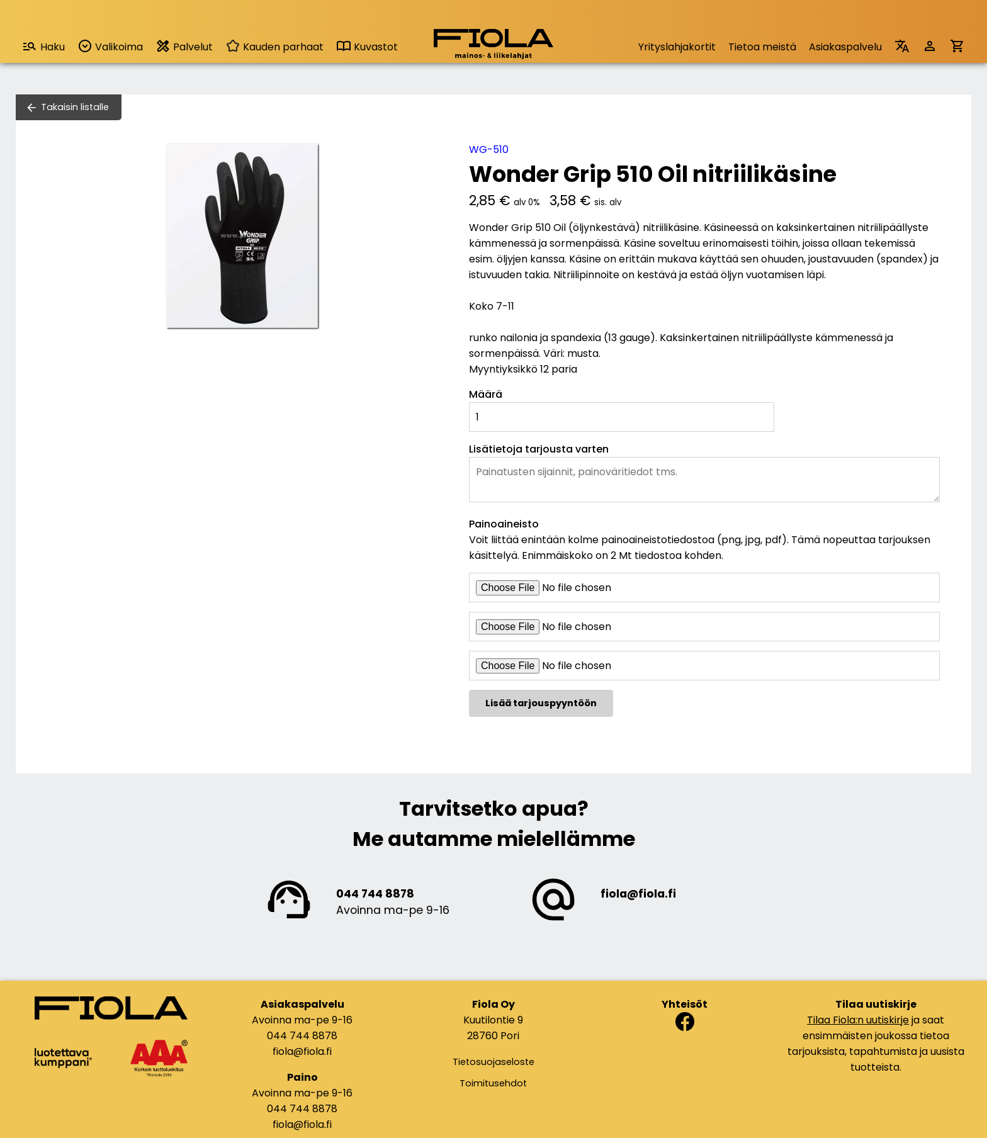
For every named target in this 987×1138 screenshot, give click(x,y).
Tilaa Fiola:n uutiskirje (858, 1020)
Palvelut (184, 46)
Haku (43, 46)
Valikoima (110, 46)
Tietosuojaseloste (493, 1062)
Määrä (485, 394)
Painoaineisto (504, 524)
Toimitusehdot (493, 1083)
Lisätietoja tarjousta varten (539, 449)
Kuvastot (367, 47)
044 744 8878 (375, 893)
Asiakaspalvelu (845, 47)
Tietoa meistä (762, 47)
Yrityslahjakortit (677, 47)
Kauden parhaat (274, 47)
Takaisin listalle (75, 107)
